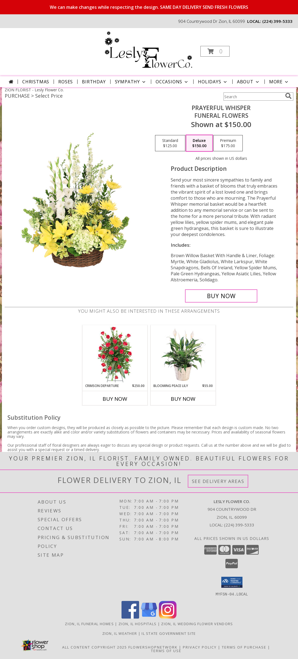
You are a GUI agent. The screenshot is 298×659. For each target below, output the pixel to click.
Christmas (35, 82)
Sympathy (131, 82)
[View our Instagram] (167, 616)
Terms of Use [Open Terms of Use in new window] (166, 650)
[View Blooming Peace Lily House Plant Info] (183, 354)
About (248, 82)
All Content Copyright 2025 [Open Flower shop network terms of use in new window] (94, 646)
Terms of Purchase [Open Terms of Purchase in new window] (244, 646)
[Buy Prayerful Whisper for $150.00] (221, 296)
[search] (288, 96)
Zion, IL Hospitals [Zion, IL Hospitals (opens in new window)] (137, 623)
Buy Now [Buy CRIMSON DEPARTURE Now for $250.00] (115, 398)
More (279, 82)
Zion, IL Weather (119, 633)
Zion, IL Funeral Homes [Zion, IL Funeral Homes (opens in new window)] (89, 623)
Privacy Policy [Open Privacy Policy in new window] (200, 646)
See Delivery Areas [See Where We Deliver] (218, 481)
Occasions (172, 82)
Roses (65, 82)
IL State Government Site (169, 633)
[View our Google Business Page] (149, 616)
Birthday (94, 82)
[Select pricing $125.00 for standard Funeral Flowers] (170, 143)
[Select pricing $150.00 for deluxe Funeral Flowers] (199, 143)
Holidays (213, 82)
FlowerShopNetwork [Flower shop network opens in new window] (153, 646)
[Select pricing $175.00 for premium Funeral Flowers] (228, 143)
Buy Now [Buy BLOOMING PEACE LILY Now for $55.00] (183, 398)
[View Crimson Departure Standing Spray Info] (115, 354)
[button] (215, 51)
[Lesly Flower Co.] (148, 49)
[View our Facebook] (130, 616)
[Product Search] (253, 96)
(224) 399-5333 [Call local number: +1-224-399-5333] (277, 21)
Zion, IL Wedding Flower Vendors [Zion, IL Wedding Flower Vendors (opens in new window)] (197, 623)
